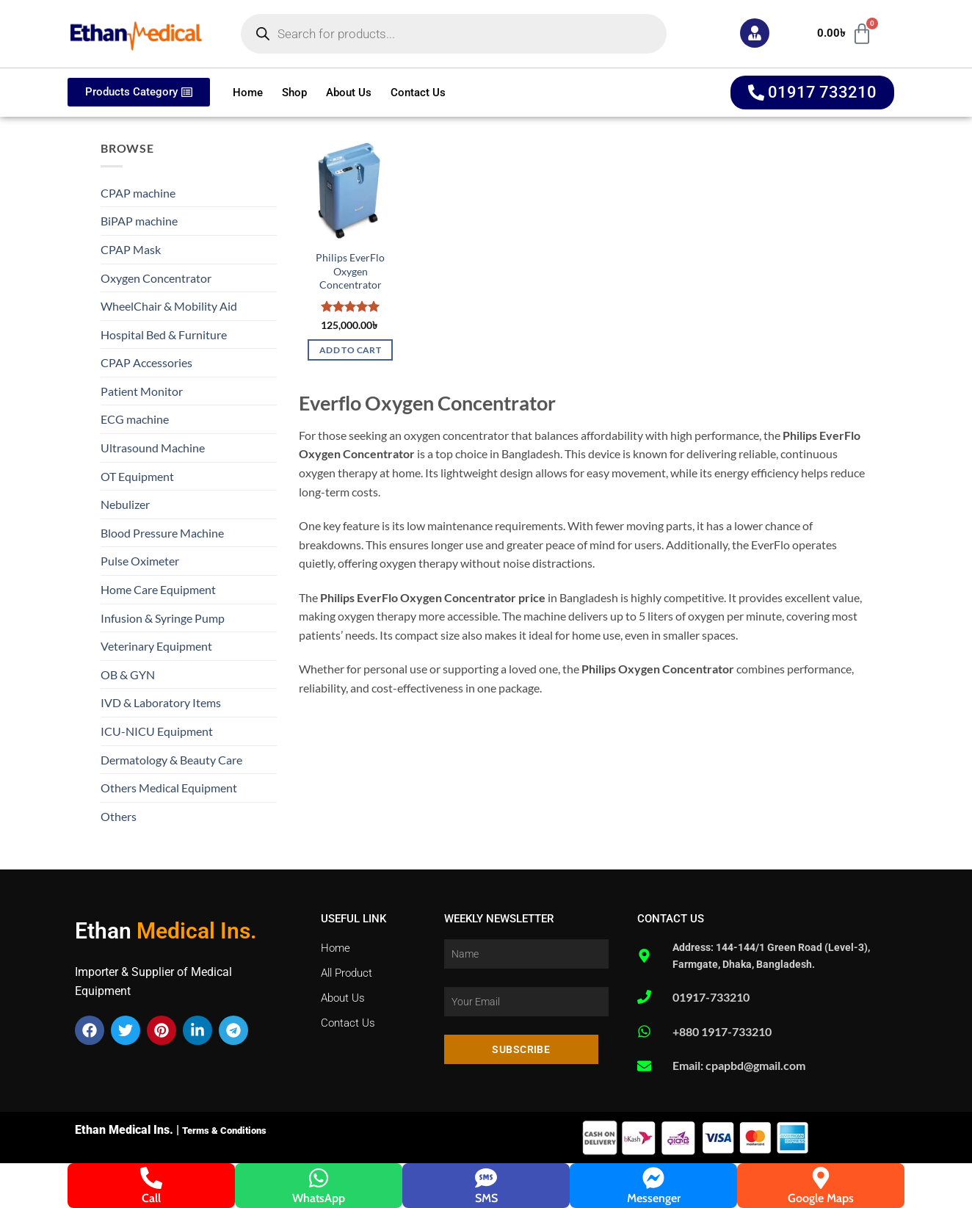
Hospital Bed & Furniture (164, 334)
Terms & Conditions (224, 1130)
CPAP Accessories (146, 362)
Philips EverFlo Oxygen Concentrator (350, 271)
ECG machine (135, 419)
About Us (348, 92)
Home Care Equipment (158, 589)
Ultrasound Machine (153, 448)
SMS (486, 1198)
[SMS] (486, 1178)
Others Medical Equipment (169, 788)
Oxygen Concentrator (156, 278)
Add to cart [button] (350, 350)
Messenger (654, 1198)
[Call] (151, 1178)
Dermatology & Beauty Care (171, 760)
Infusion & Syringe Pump (163, 618)
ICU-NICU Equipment (157, 731)
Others (119, 816)
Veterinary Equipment (156, 646)
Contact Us (418, 92)
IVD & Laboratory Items (161, 702)
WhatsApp (318, 1198)
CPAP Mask (131, 249)
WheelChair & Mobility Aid (169, 306)
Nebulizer (125, 504)
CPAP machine (138, 193)
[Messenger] (653, 1178)
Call (151, 1198)
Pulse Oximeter (140, 561)
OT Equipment (137, 476)
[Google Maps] (821, 1178)
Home (248, 92)
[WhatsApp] (319, 1178)
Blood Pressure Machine (162, 533)
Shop (294, 92)
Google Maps (821, 1198)
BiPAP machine (139, 221)
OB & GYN (128, 674)
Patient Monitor (142, 391)
